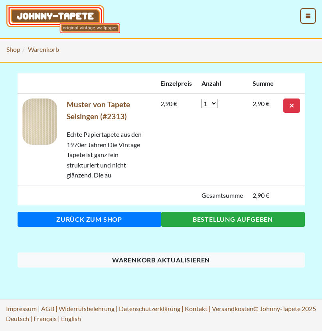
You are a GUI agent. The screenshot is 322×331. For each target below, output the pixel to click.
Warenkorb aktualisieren (161, 260)
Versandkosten (232, 308)
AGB (47, 308)
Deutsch (17, 318)
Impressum (21, 308)
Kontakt (196, 308)
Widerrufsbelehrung (87, 308)
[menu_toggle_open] (308, 16)
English (71, 318)
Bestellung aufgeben (233, 219)
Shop (13, 49)
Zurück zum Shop (89, 219)
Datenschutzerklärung (149, 308)
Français (45, 318)
